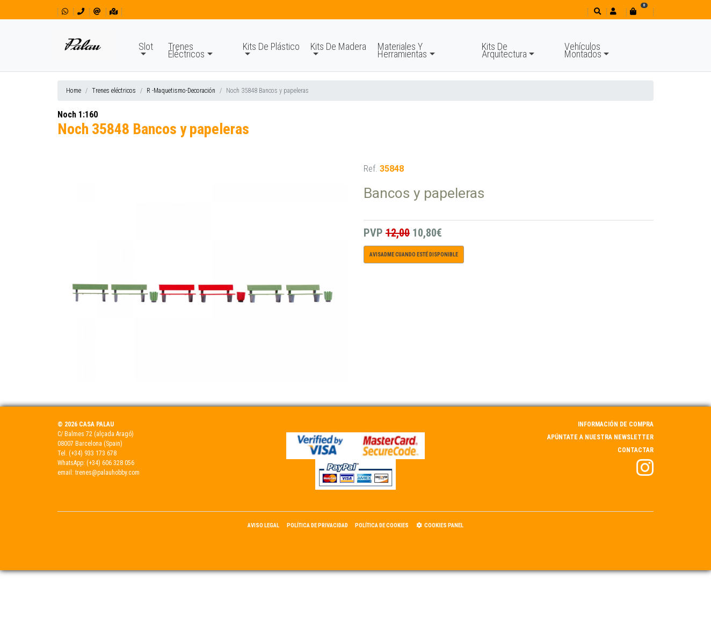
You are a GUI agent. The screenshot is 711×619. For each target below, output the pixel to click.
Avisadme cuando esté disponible (413, 254)
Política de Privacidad (317, 525)
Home (73, 90)
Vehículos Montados (582, 50)
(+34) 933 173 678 (93, 453)
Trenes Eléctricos (186, 50)
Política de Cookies (382, 525)
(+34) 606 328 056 (110, 463)
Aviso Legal (263, 525)
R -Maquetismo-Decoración (181, 90)
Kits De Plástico (271, 46)
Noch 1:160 (77, 114)
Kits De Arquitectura (504, 50)
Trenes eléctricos (114, 90)
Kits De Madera (338, 46)
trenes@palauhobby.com (107, 472)
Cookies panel (439, 525)
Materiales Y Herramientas (402, 50)
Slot (146, 46)
